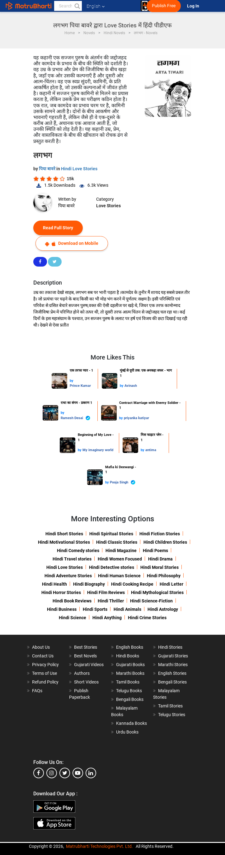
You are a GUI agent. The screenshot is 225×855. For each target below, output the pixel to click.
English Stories (172, 673)
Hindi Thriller (111, 600)
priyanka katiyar (136, 418)
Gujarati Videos (89, 664)
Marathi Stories (173, 664)
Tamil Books (127, 681)
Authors (82, 673)
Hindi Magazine (121, 550)
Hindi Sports (95, 609)
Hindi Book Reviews (72, 600)
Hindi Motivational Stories (64, 542)
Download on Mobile (71, 243)
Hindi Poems (155, 550)
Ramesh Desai (75, 418)
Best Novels (85, 655)
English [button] (96, 6)
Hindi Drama (160, 558)
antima (150, 450)
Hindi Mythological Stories (157, 592)
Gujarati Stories (173, 655)
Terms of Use (44, 673)
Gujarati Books (130, 664)
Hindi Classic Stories (116, 542)
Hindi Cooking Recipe (132, 584)
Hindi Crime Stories (147, 617)
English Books (129, 647)
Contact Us (43, 655)
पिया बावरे (47, 168)
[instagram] (51, 773)
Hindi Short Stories (64, 533)
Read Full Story (58, 227)
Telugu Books (129, 690)
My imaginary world (97, 450)
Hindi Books (127, 655)
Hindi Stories (170, 647)
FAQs (37, 690)
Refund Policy (45, 681)
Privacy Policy (45, 664)
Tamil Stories (170, 705)
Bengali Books (129, 699)
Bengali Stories (172, 681)
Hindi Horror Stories (61, 592)
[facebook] (38, 773)
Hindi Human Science (119, 575)
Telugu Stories (171, 714)
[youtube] (78, 773)
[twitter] (64, 773)
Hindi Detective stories (111, 567)
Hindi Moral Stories (159, 567)
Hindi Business (62, 609)
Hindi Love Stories (79, 168)
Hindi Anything (107, 617)
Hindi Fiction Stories (159, 533)
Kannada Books (131, 723)
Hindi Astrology (163, 609)
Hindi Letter (171, 584)
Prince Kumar (80, 386)
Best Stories (85, 647)
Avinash (130, 386)
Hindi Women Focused (120, 558)
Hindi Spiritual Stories (111, 533)
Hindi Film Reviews (106, 592)
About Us (41, 647)
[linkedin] (91, 773)
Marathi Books (130, 673)
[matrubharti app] (144, 6)
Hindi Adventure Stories (68, 575)
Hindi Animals (127, 609)
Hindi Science (72, 617)
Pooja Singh (122, 482)
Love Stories (108, 205)
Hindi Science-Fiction (151, 600)
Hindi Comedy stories (78, 550)
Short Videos (86, 681)
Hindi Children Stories (165, 542)
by (71, 381)
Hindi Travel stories (72, 558)
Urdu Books (127, 731)
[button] (77, 6)
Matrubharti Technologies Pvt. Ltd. (99, 846)
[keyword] (68, 6)
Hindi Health (54, 584)
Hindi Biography (89, 584)
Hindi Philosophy (163, 575)
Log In (193, 6)
